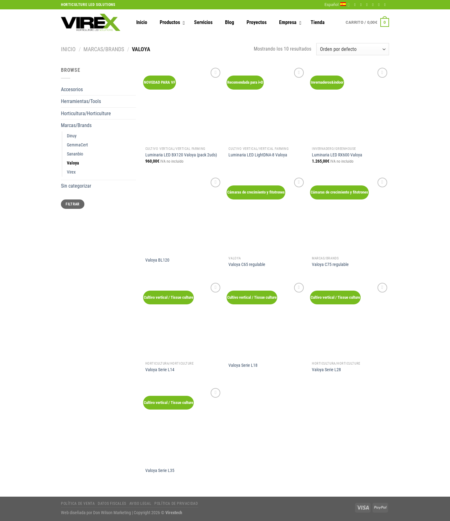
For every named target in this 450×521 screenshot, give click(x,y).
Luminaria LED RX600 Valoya (337, 155)
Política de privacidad (176, 503)
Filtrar (73, 204)
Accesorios (72, 89)
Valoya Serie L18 (243, 365)
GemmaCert (77, 145)
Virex (71, 172)
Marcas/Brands (103, 49)
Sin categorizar (76, 186)
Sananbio (75, 154)
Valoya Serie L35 (159, 470)
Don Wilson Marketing (112, 512)
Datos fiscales (112, 503)
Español (337, 5)
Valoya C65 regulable (246, 264)
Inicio (68, 49)
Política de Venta (78, 503)
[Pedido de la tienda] (352, 49)
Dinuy (72, 136)
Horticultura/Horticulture (86, 113)
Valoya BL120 (157, 260)
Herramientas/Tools (81, 101)
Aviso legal (140, 503)
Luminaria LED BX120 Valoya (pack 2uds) (181, 155)
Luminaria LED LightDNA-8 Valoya (257, 155)
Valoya (73, 163)
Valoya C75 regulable (330, 264)
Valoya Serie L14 (159, 369)
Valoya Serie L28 (326, 369)
